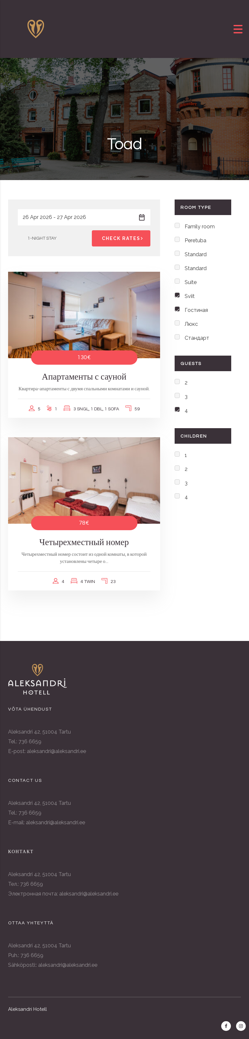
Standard (196, 254)
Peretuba (195, 240)
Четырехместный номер (84, 542)
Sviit (190, 296)
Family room (200, 226)
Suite (191, 282)
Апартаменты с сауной (84, 377)
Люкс (191, 324)
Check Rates (123, 238)
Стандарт (197, 338)
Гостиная (196, 310)
